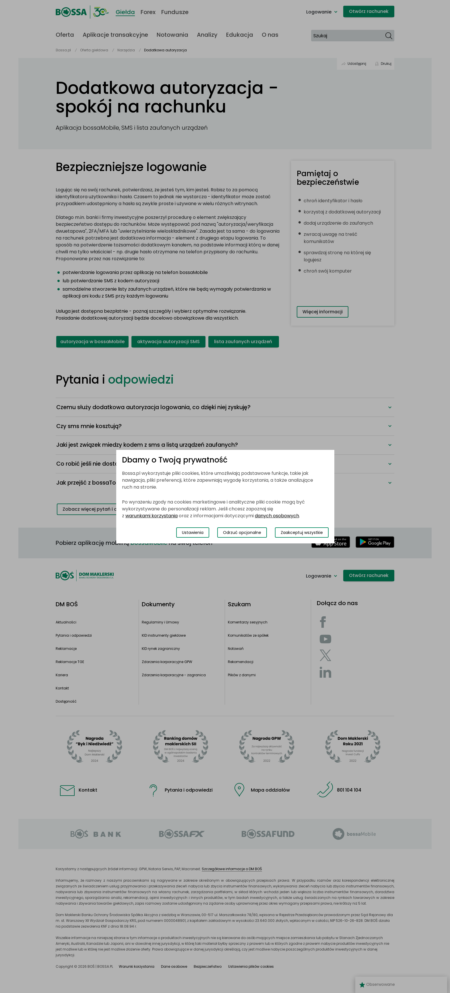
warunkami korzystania (151, 515)
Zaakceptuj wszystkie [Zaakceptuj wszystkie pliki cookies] (302, 532)
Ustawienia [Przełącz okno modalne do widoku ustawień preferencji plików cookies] (192, 532)
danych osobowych (277, 515)
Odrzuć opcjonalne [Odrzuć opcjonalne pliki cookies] (242, 532)
